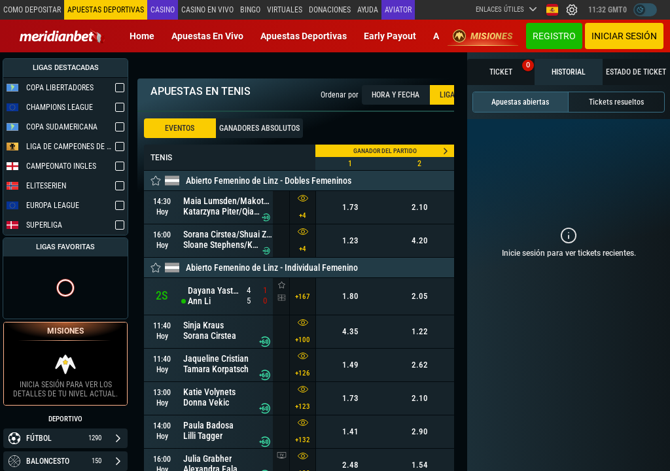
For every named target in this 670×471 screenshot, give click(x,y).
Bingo (250, 9)
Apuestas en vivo (207, 36)
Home (142, 36)
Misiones (483, 36)
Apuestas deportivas (303, 36)
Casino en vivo (207, 9)
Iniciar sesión (624, 36)
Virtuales (284, 9)
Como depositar (32, 9)
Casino (162, 9)
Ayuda (367, 9)
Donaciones (330, 9)
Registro (554, 36)
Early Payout (390, 36)
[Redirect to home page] (62, 36)
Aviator (398, 9)
